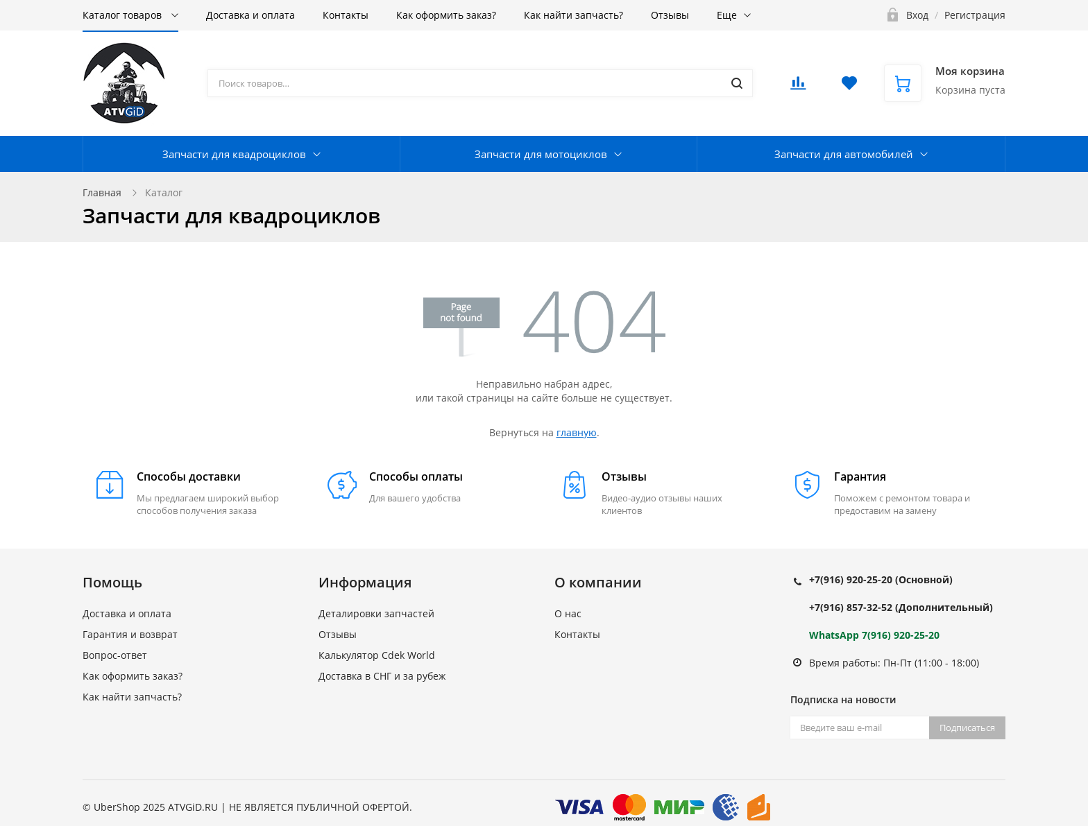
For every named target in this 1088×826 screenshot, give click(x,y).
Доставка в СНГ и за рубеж (381, 675)
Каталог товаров (123, 14)
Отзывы (670, 14)
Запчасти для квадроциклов (234, 154)
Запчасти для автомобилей (843, 154)
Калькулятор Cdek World (376, 655)
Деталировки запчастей (376, 613)
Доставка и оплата (250, 14)
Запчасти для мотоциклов (541, 154)
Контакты (345, 14)
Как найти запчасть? (573, 14)
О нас (567, 613)
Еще (727, 14)
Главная (102, 192)
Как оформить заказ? (446, 14)
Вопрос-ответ (115, 655)
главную (576, 432)
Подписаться (967, 727)
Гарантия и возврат (130, 634)
